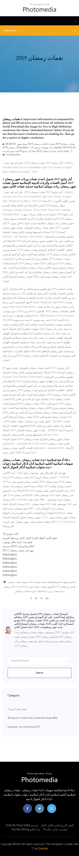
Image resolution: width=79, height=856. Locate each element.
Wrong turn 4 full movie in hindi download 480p (33, 718)
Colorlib (43, 848)
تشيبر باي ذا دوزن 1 (17, 709)
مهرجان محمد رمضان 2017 (18, 550)
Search (39, 672)
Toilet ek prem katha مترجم (21, 825)
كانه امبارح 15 (10, 534)
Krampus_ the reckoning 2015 (24, 726)
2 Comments (11, 154)
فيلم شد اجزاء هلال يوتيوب (17, 542)
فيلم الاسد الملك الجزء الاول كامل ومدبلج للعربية (30, 538)
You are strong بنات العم (26, 829)
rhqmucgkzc (10, 554)
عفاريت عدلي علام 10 (55, 829)
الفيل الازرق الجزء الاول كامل (57, 825)
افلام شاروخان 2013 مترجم (18, 546)
